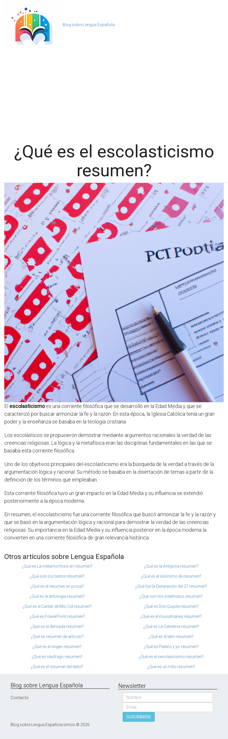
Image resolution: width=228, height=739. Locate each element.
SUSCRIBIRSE (138, 717)
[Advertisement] (114, 93)
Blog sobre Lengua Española (89, 24)
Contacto (20, 697)
